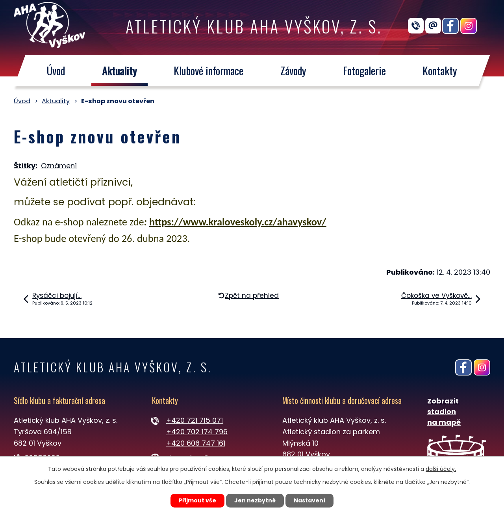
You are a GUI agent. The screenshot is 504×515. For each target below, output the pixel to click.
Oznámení (59, 166)
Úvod (55, 70)
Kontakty (440, 70)
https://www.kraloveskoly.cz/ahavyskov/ (237, 222)
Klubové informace (208, 70)
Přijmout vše (197, 500)
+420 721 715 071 (194, 420)
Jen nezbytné (255, 500)
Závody (293, 70)
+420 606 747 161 (195, 443)
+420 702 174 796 (197, 432)
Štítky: (25, 166)
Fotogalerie (364, 70)
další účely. (441, 469)
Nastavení (309, 500)
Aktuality (119, 70)
